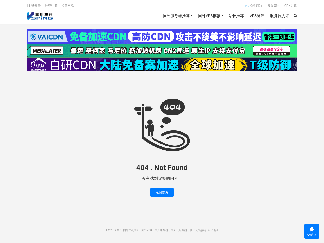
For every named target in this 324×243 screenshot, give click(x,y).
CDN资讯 (290, 6)
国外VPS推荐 (209, 15)
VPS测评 (257, 15)
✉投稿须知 (253, 6)
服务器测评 (279, 15)
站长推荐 (236, 15)
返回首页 (162, 192)
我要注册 (51, 6)
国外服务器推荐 (176, 15)
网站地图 (213, 230)
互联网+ (273, 6)
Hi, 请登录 (34, 6)
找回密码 (67, 6)
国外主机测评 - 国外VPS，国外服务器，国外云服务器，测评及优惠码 (40, 16)
